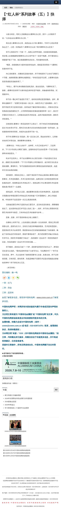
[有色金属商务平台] (42, 478)
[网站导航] (21, 478)
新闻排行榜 (7, 378)
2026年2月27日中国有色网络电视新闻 (15, 446)
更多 (56, 389)
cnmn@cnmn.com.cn (41, 493)
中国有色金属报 (41, 24)
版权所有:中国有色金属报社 (14, 502)
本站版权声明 (53, 502)
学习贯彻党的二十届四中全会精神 (17, 408)
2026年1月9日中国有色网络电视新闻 (16, 456)
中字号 (37, 26)
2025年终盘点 (10, 405)
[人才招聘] (52, 478)
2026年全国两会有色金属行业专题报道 (18, 398)
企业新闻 (13, 415)
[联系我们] (27, 478)
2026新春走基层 (10, 401)
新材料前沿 (55, 24)
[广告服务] (34, 478)
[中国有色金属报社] (11, 478)
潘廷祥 (24, 26)
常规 (42, 26)
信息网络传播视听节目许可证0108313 (14, 480)
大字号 (32, 26)
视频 (5, 415)
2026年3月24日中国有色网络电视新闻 (15, 431)
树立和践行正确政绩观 (13, 395)
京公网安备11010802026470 (28, 483)
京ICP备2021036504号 (43, 483)
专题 (5, 390)
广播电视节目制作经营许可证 (33, 480)
